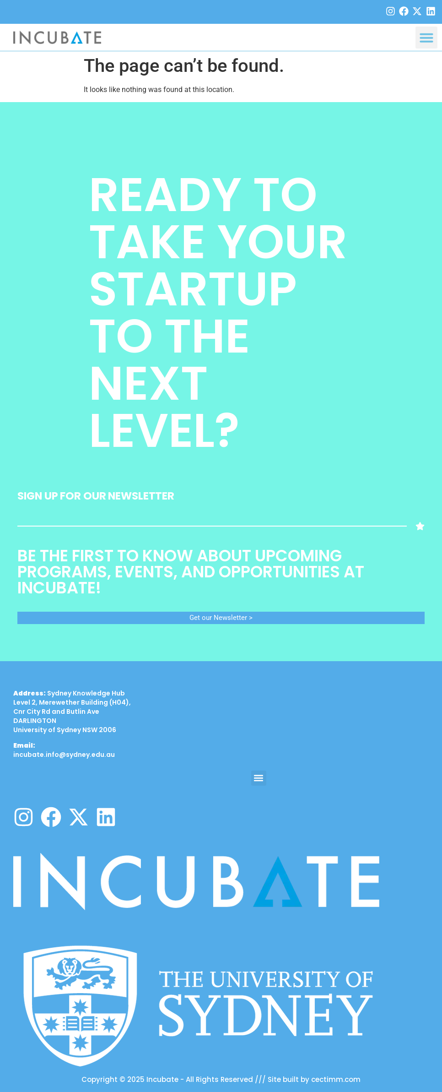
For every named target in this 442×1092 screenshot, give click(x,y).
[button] (426, 38)
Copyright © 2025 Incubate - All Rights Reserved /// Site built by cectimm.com (221, 1079)
